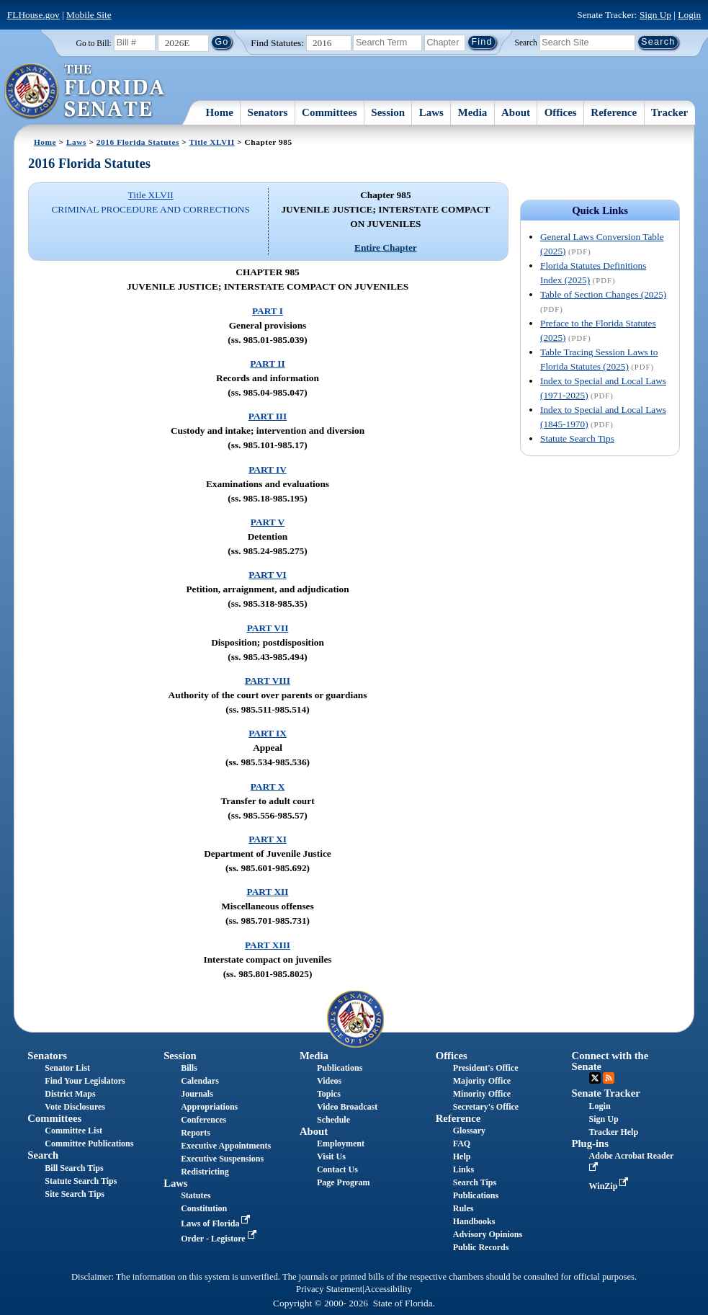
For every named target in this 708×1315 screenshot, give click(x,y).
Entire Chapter (385, 247)
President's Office (486, 1068)
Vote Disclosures (75, 1107)
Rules (463, 1208)
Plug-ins (590, 1143)
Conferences (203, 1120)
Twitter (595, 1078)
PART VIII (267, 680)
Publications (339, 1068)
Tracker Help (614, 1132)
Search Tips (474, 1182)
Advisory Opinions (487, 1234)
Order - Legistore (220, 1239)
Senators (268, 112)
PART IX (267, 733)
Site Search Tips (74, 1194)
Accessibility (388, 1289)
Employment (340, 1143)
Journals (197, 1094)
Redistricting (205, 1172)
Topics (329, 1094)
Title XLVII (212, 142)
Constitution (204, 1208)
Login (689, 14)
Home (219, 112)
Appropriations (209, 1107)
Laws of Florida (217, 1223)
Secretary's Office (486, 1107)
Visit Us (331, 1156)
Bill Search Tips (74, 1168)
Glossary (469, 1130)
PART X (268, 786)
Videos (329, 1081)
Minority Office (482, 1094)
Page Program (343, 1182)
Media (473, 112)
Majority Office (482, 1081)
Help (462, 1156)
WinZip (610, 1186)
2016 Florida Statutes (138, 142)
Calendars (200, 1081)
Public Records (481, 1247)
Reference (614, 112)
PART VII (268, 628)
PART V (267, 522)
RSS (608, 1078)
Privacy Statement (329, 1289)
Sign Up (655, 14)
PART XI (267, 839)
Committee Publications (89, 1143)
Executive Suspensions (222, 1159)
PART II (267, 363)
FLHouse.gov (33, 14)
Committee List (73, 1130)
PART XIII (267, 945)
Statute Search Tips (577, 438)
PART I (267, 311)
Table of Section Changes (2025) (603, 294)
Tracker (669, 112)
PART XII (268, 891)
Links (463, 1169)
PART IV (267, 469)
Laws (431, 112)
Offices (561, 112)
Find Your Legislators (85, 1081)
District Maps (70, 1094)
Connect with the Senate (610, 1061)
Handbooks (474, 1221)
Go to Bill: (94, 43)
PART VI (267, 574)
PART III (267, 416)
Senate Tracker (606, 1093)
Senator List (67, 1068)
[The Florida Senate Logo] (85, 91)
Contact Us (337, 1169)
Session (388, 112)
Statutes (195, 1195)
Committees (329, 112)
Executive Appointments (226, 1146)
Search (526, 41)
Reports (195, 1133)
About (515, 112)
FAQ (461, 1143)
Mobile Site (89, 14)
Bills (189, 1068)
